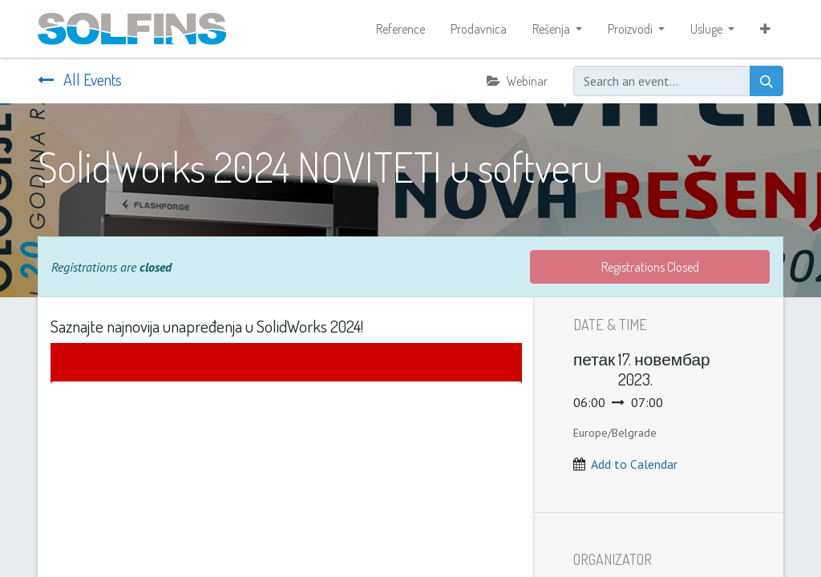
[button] (765, 29)
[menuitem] (400, 29)
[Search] (766, 81)
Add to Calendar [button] (634, 464)
